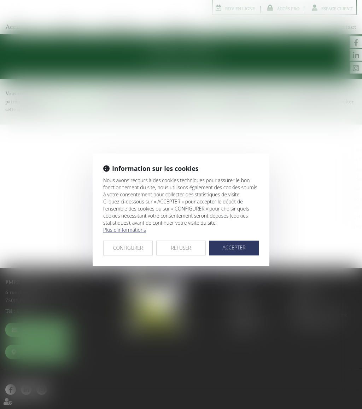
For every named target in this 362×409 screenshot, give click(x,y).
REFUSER (181, 247)
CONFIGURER (128, 247)
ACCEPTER (233, 247)
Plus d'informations (124, 229)
